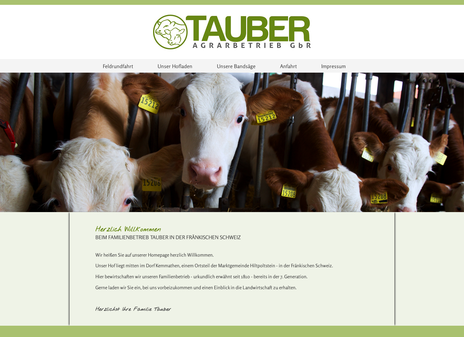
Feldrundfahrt (118, 66)
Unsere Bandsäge (236, 66)
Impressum (333, 66)
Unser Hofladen (175, 66)
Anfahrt (288, 66)
